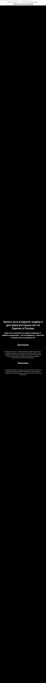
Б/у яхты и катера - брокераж (28, 2)
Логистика (23, 363)
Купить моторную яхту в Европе (23, 4)
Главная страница (12, 2)
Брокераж (23, 344)
